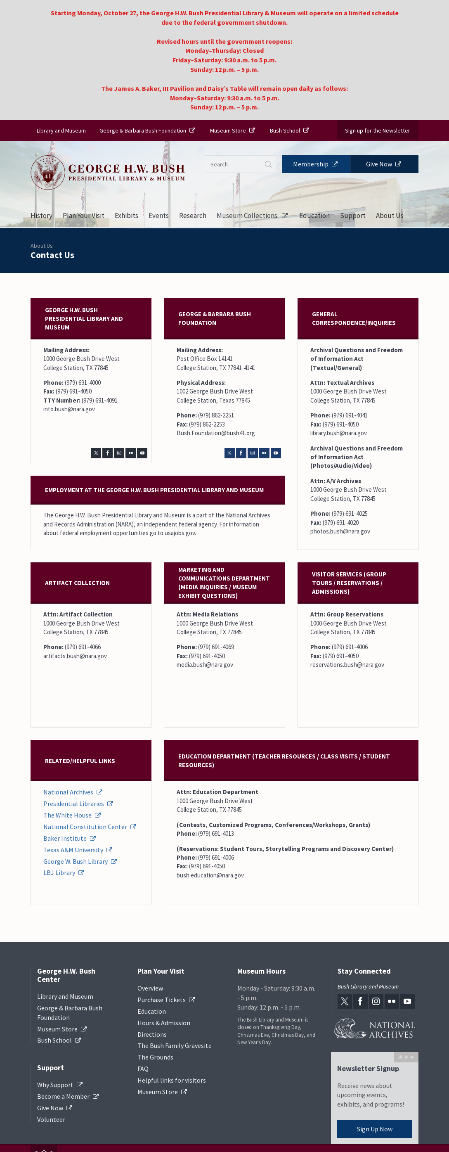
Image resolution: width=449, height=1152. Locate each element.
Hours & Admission (163, 1023)
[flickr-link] (130, 453)
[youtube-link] (142, 453)
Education (151, 1011)
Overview (150, 988)
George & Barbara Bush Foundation (142, 130)
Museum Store (228, 130)
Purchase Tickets (161, 1000)
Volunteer (51, 1119)
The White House (67, 815)
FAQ (143, 1068)
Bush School (285, 130)
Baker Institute (65, 838)
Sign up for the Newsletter (377, 130)
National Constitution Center (85, 827)
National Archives (68, 792)
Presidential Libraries (73, 803)
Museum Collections (248, 215)
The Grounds (155, 1057)
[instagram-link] (119, 453)
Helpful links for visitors (171, 1080)
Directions (152, 1034)
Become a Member (63, 1096)
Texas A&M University (73, 850)
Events (159, 215)
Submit (269, 164)
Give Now (50, 1108)
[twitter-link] (96, 453)
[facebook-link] (107, 453)
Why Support (55, 1085)
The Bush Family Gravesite (174, 1045)
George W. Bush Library (75, 861)
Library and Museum (61, 130)
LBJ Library (59, 872)
